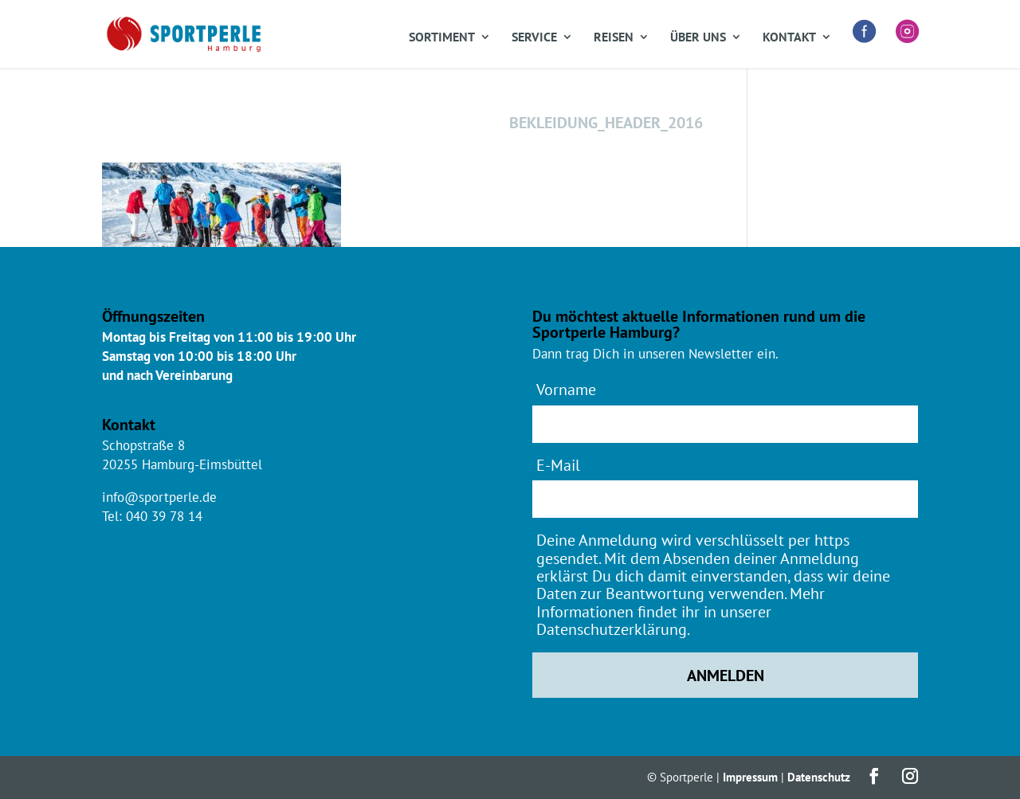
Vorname (566, 389)
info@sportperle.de (159, 497)
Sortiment (442, 38)
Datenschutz (818, 777)
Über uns (698, 38)
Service (534, 38)
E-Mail (558, 465)
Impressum (750, 777)
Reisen (614, 38)
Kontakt (789, 38)
